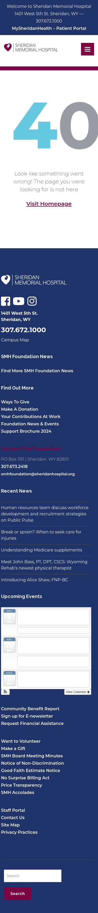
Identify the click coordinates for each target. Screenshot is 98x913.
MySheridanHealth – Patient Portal (49, 28)
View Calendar (76, 692)
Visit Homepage (49, 203)
